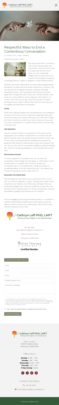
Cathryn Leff (10, 55)
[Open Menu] (56, 5)
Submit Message (13, 314)
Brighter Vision (34, 402)
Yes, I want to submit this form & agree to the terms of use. (26, 309)
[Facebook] (22, 373)
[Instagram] (27, 373)
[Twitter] (36, 373)
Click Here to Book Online (16, 260)
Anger (19, 55)
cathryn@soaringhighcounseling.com (29, 230)
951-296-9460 (29, 227)
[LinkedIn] (31, 373)
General (26, 55)
